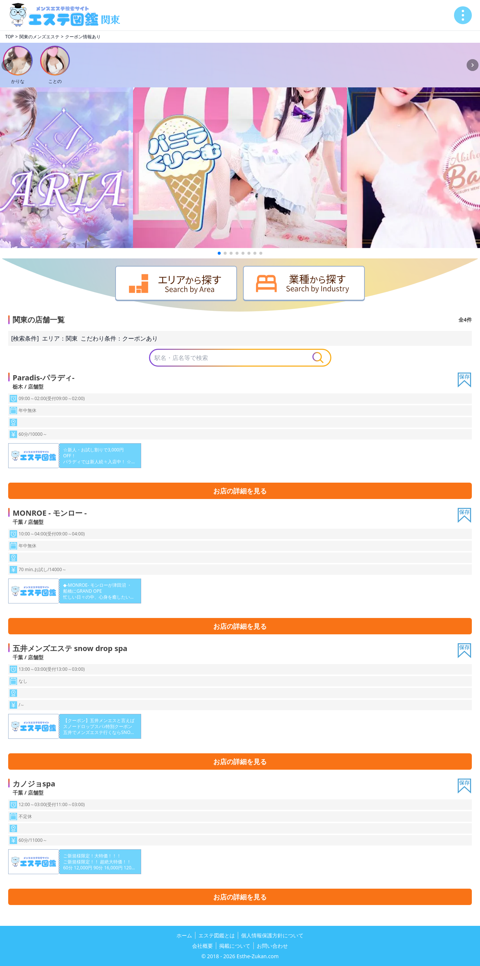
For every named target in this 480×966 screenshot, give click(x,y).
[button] (219, 253)
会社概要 (202, 945)
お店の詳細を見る (240, 490)
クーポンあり (140, 338)
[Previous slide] (7, 65)
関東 (72, 338)
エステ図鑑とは (216, 935)
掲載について (234, 945)
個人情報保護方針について (272, 935)
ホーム (184, 935)
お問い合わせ (272, 945)
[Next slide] (473, 65)
